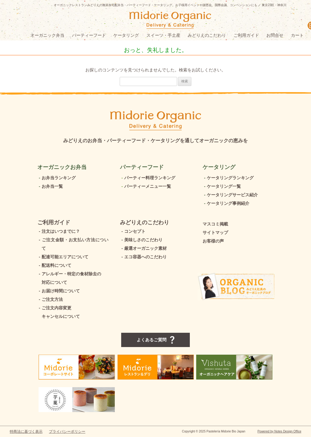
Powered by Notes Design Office (279, 431)
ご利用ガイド (246, 35)
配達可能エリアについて (62, 256)
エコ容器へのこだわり (143, 256)
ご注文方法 (50, 299)
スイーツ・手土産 (163, 35)
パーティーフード (89, 35)
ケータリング (126, 35)
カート (297, 35)
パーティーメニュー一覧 (145, 186)
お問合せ (274, 35)
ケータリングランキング (228, 177)
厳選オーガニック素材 (143, 248)
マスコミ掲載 (215, 224)
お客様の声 (213, 241)
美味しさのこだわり (141, 239)
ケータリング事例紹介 (226, 203)
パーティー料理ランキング (147, 177)
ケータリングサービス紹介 (230, 194)
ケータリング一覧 (222, 186)
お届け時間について (58, 290)
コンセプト (132, 231)
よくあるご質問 (155, 340)
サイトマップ (215, 232)
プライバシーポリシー (67, 431)
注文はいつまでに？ (58, 231)
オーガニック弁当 (47, 35)
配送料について (54, 265)
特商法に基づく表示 (26, 431)
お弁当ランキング (56, 177)
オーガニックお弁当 (62, 167)
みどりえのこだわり (207, 35)
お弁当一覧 (50, 186)
